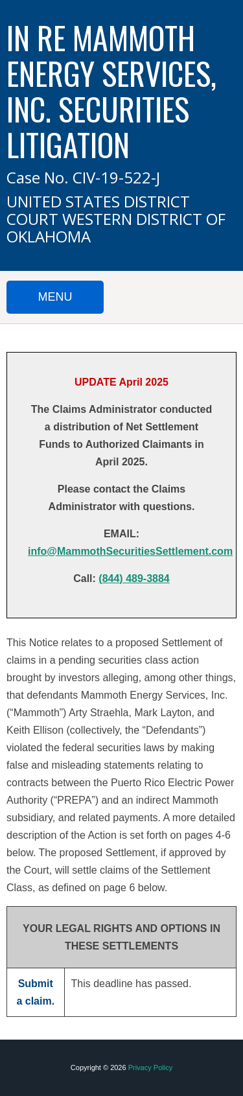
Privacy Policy (150, 1067)
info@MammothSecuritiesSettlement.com (130, 551)
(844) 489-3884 (133, 578)
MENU (55, 296)
